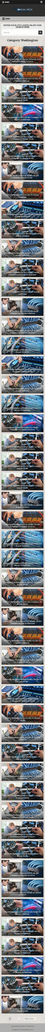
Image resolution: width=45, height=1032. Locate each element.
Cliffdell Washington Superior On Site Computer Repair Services (22, 506)
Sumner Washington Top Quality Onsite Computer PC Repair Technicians (22, 273)
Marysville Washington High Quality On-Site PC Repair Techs (22, 680)
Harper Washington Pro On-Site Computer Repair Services (22, 351)
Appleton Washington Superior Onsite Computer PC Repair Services (22, 428)
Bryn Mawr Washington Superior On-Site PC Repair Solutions (22, 80)
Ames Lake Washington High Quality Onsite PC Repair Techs (22, 855)
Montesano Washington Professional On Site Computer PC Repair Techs (22, 157)
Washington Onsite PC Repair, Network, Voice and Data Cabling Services (22, 60)
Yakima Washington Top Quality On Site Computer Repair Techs (22, 177)
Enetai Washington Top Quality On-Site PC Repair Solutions (22, 990)
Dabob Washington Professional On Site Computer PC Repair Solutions (22, 332)
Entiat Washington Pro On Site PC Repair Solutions (22, 293)
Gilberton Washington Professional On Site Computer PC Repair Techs (22, 816)
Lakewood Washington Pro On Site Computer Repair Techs (22, 467)
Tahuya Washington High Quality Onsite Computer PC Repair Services (22, 700)
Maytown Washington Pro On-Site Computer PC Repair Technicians (22, 118)
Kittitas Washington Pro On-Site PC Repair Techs (22, 719)
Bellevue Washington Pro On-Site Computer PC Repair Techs (22, 603)
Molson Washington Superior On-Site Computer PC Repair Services (22, 215)
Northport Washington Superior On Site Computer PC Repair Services (22, 835)
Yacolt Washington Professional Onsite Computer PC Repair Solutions (22, 312)
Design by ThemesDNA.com (22, 1030)
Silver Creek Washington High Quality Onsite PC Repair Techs (22, 99)
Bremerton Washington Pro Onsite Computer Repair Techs (23, 584)
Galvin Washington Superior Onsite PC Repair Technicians (22, 777)
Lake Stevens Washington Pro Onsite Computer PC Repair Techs (22, 797)
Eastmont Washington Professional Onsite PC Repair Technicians (22, 564)
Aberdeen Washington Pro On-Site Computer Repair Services (22, 235)
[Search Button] (41, 2)
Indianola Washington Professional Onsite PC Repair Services (22, 545)
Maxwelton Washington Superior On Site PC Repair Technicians (22, 952)
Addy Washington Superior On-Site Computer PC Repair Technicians (22, 971)
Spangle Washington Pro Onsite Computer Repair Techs (22, 1010)
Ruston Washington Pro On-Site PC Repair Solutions (22, 739)
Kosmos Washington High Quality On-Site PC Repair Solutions (22, 642)
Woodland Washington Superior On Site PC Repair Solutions (22, 254)
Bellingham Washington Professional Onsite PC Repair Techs (22, 487)
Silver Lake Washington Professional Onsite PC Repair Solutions (22, 390)
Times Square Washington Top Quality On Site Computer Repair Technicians (22, 622)
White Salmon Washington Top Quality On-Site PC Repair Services (22, 661)
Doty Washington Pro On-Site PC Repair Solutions (22, 196)
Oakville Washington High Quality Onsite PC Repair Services (22, 758)
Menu (7, 2)
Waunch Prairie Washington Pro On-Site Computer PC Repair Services (22, 874)
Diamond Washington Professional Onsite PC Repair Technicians (22, 409)
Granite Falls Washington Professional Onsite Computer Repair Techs (22, 370)
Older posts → (30, 1019)
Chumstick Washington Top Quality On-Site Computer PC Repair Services (22, 448)
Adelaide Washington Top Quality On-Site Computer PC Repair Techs (23, 138)
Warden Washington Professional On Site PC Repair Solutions (22, 913)
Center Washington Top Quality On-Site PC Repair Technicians (22, 932)
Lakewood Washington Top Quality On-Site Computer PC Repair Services (22, 525)
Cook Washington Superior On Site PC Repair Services (22, 894)
